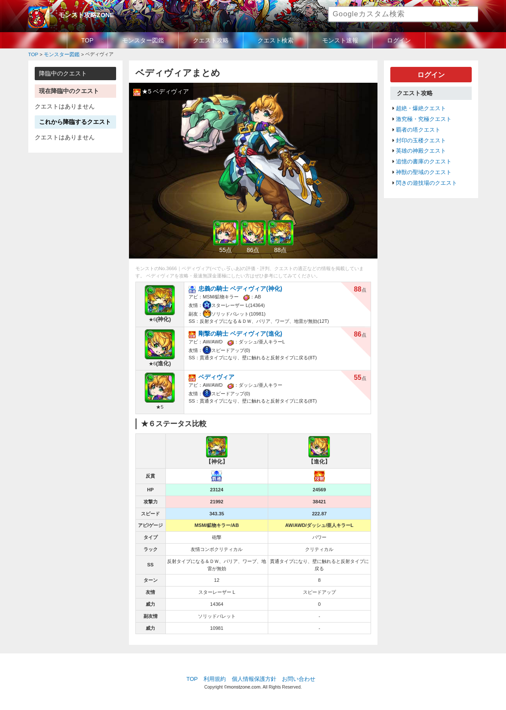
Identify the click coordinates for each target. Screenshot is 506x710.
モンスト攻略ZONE (84, 15)
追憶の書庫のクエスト (424, 158)
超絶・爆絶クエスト (421, 107)
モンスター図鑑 (143, 40)
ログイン (399, 40)
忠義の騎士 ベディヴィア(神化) (237, 288)
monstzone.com (243, 685)
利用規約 (215, 678)
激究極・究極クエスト (424, 117)
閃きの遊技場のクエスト (426, 179)
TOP (87, 40)
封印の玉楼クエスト (421, 138)
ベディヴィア (215, 376)
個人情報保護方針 (253, 678)
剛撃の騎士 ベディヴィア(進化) (237, 332)
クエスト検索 (275, 40)
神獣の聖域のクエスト (424, 168)
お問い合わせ (298, 678)
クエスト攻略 (211, 40)
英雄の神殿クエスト (421, 148)
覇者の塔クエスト (418, 128)
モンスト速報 (340, 40)
